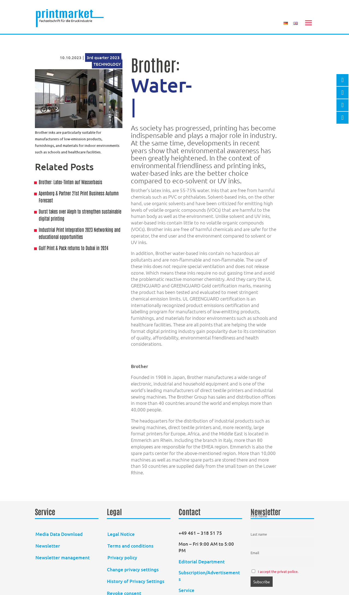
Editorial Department (202, 561)
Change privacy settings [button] (133, 569)
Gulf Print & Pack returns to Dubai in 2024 (73, 248)
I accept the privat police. (278, 571)
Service (186, 590)
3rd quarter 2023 (103, 57)
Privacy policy (122, 557)
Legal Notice (121, 534)
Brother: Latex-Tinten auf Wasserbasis (70, 182)
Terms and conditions (130, 546)
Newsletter (47, 546)
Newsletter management (62, 557)
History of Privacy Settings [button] (135, 581)
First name (259, 516)
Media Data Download (59, 534)
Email (255, 552)
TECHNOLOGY (107, 64)
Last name (259, 534)
